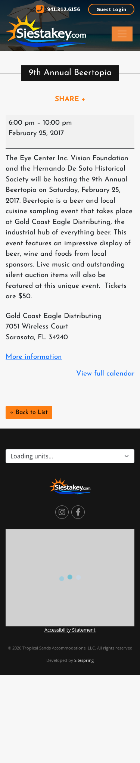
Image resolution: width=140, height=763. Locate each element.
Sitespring (84, 660)
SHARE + (70, 99)
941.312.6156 (58, 9)
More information (34, 357)
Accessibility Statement (70, 629)
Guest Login (111, 9)
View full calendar (105, 373)
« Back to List (29, 412)
